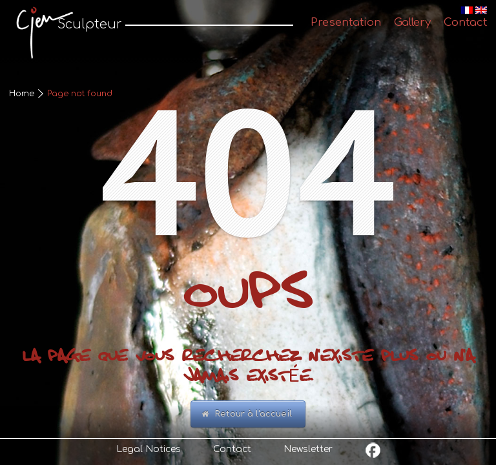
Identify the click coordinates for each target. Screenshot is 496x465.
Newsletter (308, 449)
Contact (232, 449)
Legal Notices (148, 449)
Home (21, 93)
